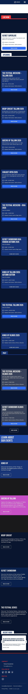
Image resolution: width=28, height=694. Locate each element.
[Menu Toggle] (25, 2)
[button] (2, 641)
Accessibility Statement (7, 686)
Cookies (11, 688)
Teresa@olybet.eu (8, 666)
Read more (14, 48)
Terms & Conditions (17, 686)
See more (14, 430)
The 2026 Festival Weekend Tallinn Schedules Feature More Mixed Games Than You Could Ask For (13, 640)
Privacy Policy (5, 688)
